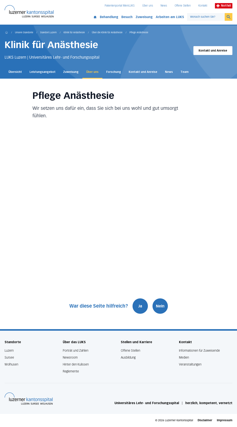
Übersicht (15, 72)
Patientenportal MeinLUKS (120, 5)
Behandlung (109, 17)
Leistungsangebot (43, 72)
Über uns (147, 5)
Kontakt (202, 5)
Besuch (127, 17)
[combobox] (206, 17)
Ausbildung (128, 357)
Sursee (9, 357)
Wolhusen (11, 364)
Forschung (113, 72)
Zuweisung (144, 17)
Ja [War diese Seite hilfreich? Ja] (140, 306)
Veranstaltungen (190, 364)
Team (185, 72)
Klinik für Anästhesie (74, 33)
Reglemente (71, 371)
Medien (184, 357)
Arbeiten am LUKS (170, 17)
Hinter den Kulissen (76, 364)
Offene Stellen (183, 5)
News (164, 5)
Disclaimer (205, 420)
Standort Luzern (48, 33)
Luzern (9, 350)
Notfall (223, 5)
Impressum (224, 420)
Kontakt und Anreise (213, 50)
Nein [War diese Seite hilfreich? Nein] (160, 306)
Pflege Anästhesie (138, 33)
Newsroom (70, 357)
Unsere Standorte (24, 33)
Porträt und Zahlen (75, 350)
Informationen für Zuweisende (199, 350)
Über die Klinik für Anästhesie (107, 33)
